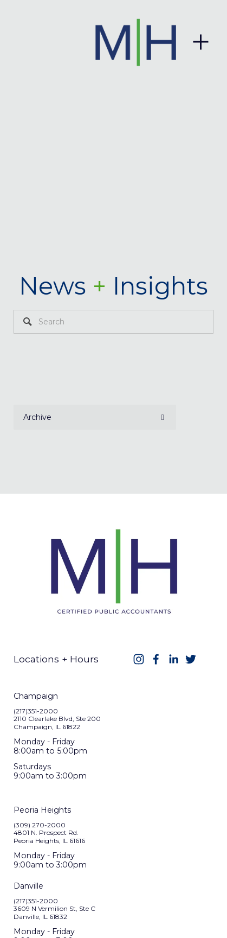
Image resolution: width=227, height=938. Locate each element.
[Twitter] (190, 659)
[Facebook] (156, 659)
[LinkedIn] (173, 659)
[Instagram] (138, 659)
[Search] (113, 322)
